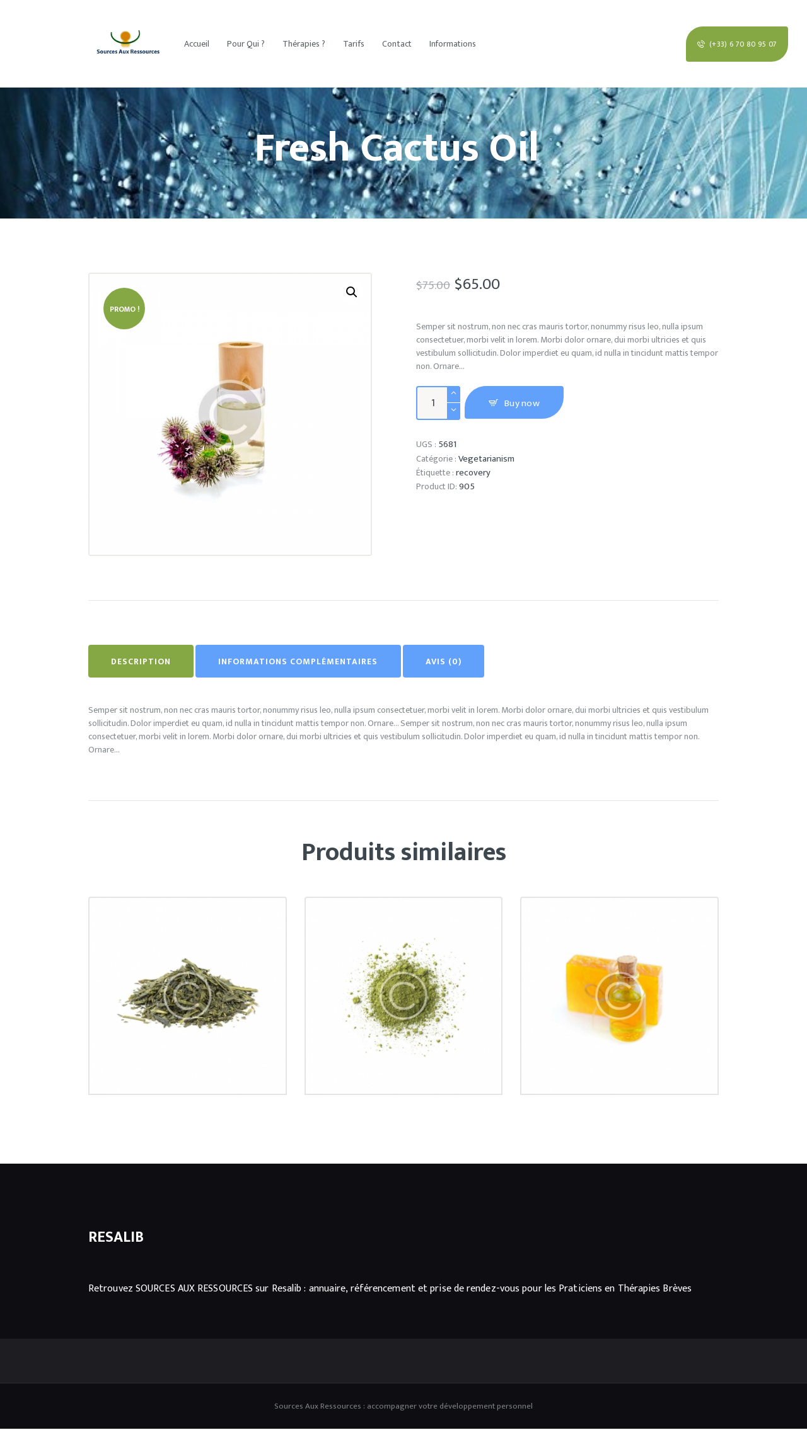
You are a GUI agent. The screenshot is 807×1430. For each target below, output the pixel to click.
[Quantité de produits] (438, 403)
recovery (473, 472)
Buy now (526, 403)
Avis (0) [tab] (465, 662)
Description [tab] (145, 662)
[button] (351, 292)
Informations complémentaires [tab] (311, 662)
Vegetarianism (487, 459)
